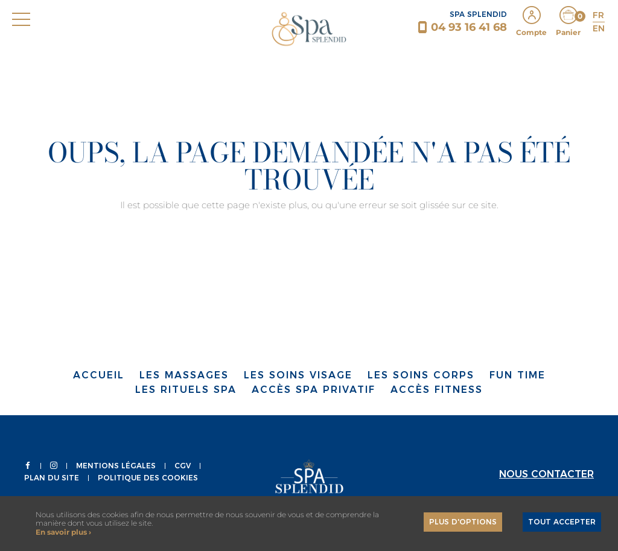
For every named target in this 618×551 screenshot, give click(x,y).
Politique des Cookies (148, 477)
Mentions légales (116, 465)
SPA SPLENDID (478, 14)
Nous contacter (546, 474)
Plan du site (51, 477)
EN (599, 28)
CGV (182, 465)
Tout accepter (562, 521)
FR (598, 15)
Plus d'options (463, 521)
